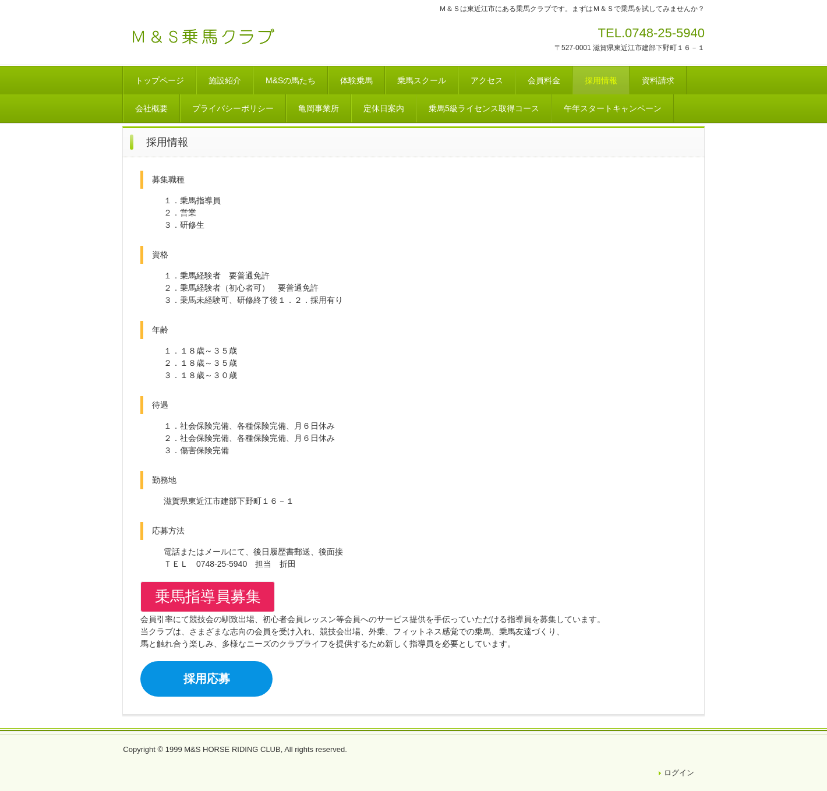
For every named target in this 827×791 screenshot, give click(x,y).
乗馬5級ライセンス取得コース (484, 108)
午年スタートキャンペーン (613, 108)
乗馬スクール (421, 80)
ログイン (679, 772)
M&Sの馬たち (291, 80)
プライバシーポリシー (233, 108)
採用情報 (601, 80)
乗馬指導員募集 (208, 596)
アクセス (487, 80)
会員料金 (544, 80)
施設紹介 (224, 80)
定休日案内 (383, 108)
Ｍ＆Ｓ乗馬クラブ (203, 36)
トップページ (159, 80)
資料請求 (658, 80)
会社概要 (151, 108)
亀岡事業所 (318, 108)
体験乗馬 (356, 80)
